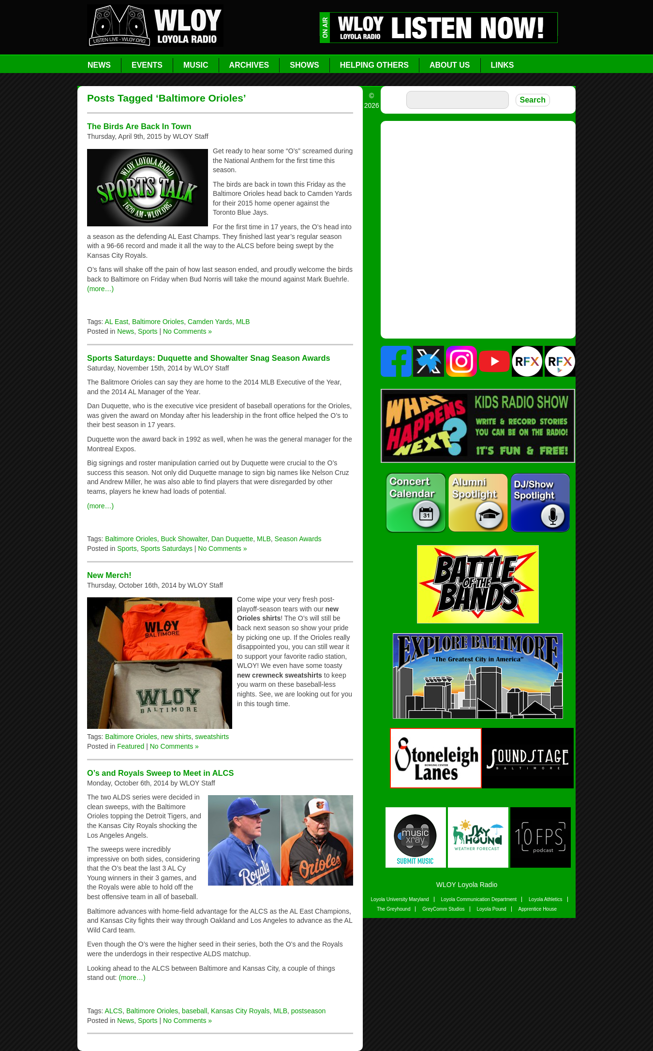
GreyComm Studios (443, 909)
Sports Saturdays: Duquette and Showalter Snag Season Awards (208, 358)
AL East (117, 322)
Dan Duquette (232, 539)
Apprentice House (538, 909)
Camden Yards (210, 322)
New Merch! (109, 575)
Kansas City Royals (240, 1011)
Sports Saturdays (167, 548)
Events (147, 65)
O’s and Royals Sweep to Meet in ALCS (160, 773)
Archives (249, 65)
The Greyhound (394, 909)
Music (195, 65)
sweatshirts (212, 736)
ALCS (114, 1011)
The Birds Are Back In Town (139, 126)
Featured (130, 746)
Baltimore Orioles (158, 322)
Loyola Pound (491, 909)
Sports (147, 331)
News (99, 65)
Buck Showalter (184, 539)
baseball (194, 1011)
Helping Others (374, 65)
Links (502, 65)
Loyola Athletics (546, 899)
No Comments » (187, 331)
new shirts (176, 736)
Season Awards (298, 539)
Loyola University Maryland (400, 899)
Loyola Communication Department (479, 899)
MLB (243, 322)
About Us (450, 65)
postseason (308, 1011)
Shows (304, 65)
